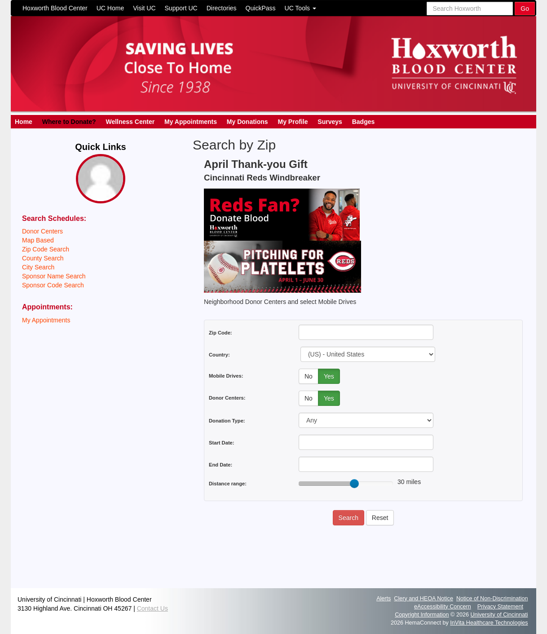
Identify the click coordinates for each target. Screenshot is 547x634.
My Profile (293, 121)
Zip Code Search (45, 249)
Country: (219, 354)
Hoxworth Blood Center (55, 8)
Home (23, 121)
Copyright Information (422, 615)
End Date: (220, 464)
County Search (43, 258)
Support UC (181, 8)
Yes (329, 376)
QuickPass (261, 8)
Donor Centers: (227, 398)
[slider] (354, 483)
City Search (38, 267)
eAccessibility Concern (442, 606)
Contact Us (152, 608)
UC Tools (300, 8)
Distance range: (228, 483)
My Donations (247, 121)
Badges (363, 121)
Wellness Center (130, 121)
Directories (222, 8)
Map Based (38, 240)
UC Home (110, 8)
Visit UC (144, 8)
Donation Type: (227, 420)
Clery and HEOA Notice (423, 598)
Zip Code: (220, 332)
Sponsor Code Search (53, 285)
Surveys (330, 121)
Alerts (383, 598)
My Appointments (190, 121)
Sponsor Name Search (54, 276)
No (308, 376)
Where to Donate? (69, 121)
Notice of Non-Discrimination (492, 598)
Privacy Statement (500, 606)
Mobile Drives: (226, 376)
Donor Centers (42, 231)
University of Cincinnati (499, 615)
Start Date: (221, 442)
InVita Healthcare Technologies (489, 623)
